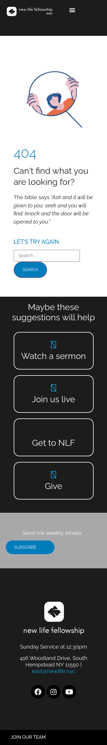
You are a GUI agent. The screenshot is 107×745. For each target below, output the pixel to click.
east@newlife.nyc (53, 671)
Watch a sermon (53, 356)
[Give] (53, 475)
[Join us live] (53, 388)
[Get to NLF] (53, 431)
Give (53, 486)
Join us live (53, 399)
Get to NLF (53, 443)
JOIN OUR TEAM (28, 737)
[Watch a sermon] (53, 345)
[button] (72, 10)
